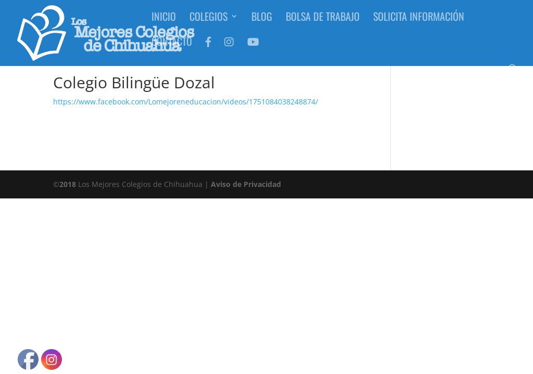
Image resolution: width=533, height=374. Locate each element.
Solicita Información (418, 23)
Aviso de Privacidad (246, 184)
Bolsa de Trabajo (323, 23)
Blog (261, 23)
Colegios (208, 23)
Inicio (163, 23)
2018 (67, 184)
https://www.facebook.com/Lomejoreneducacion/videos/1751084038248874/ (185, 101)
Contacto (171, 48)
